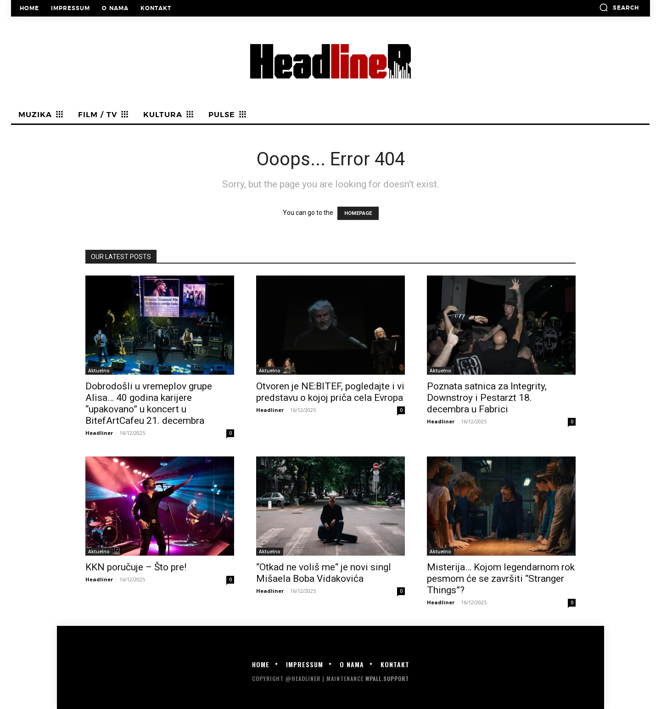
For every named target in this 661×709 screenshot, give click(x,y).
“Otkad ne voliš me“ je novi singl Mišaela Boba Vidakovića (323, 573)
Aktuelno (99, 370)
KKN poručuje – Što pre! (135, 567)
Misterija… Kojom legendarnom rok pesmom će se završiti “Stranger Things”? (501, 579)
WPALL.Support (387, 678)
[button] (619, 7)
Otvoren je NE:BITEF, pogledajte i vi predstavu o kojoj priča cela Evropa (330, 392)
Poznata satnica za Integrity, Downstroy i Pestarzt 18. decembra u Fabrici (487, 398)
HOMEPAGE (358, 213)
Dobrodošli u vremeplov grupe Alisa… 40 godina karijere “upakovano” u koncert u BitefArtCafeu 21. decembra (148, 403)
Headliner (99, 432)
